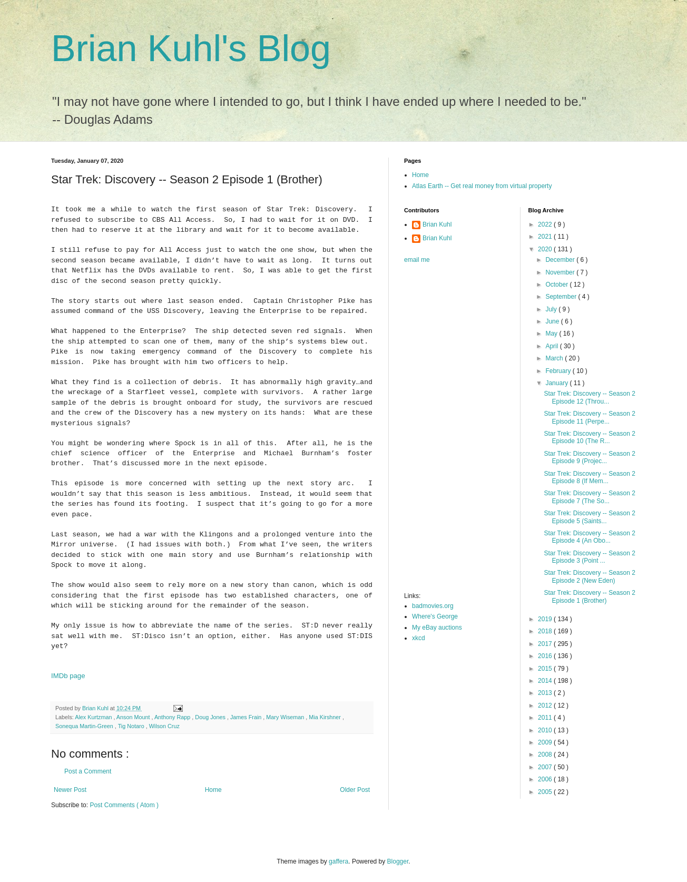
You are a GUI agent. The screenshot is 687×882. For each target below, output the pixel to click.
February (558, 371)
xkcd (418, 638)
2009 (546, 742)
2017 (546, 644)
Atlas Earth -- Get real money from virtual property (482, 186)
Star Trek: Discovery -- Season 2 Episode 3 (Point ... (589, 557)
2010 (546, 730)
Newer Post (70, 789)
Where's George (435, 616)
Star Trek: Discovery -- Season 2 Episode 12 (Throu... (589, 397)
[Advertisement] (446, 431)
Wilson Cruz (164, 726)
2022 (546, 224)
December (560, 259)
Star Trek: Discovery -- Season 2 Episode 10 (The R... (589, 437)
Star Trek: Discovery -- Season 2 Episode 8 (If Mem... (589, 477)
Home (213, 789)
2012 (546, 705)
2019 (546, 619)
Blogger (398, 861)
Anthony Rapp (173, 717)
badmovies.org (433, 606)
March (555, 358)
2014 (546, 680)
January (557, 383)
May (552, 333)
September (561, 296)
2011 (546, 717)
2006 (546, 779)
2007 (546, 767)
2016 (546, 656)
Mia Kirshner (325, 717)
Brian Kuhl (437, 224)
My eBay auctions (437, 627)
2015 (546, 668)
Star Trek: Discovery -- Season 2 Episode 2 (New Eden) (589, 576)
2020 (546, 249)
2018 (546, 631)
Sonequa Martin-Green (85, 726)
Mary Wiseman (286, 717)
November (560, 272)
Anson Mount (134, 717)
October (557, 284)
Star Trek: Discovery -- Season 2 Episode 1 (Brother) (589, 596)
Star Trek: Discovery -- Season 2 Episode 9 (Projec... (589, 457)
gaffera (338, 861)
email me (417, 259)
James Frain (246, 717)
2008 (546, 754)
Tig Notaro (132, 726)
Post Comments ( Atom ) (124, 805)
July (551, 309)
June (553, 321)
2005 (546, 792)
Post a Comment (87, 771)
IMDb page (68, 676)
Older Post (355, 789)
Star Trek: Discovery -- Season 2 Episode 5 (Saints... (589, 516)
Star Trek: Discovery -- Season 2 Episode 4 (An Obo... (589, 537)
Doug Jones (211, 717)
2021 (546, 236)
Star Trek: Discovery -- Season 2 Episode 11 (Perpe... (589, 417)
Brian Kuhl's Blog (191, 48)
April (552, 346)
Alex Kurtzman (94, 717)
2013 (546, 693)
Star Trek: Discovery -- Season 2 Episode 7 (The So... (589, 496)
